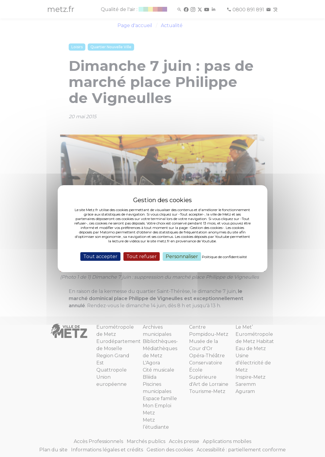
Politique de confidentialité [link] (224, 256)
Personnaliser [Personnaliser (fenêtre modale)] (182, 256)
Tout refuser (141, 256)
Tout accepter (100, 256)
